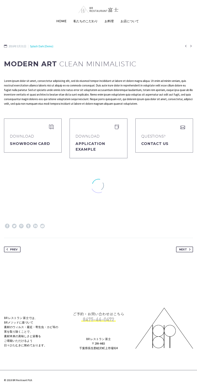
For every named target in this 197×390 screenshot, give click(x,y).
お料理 (109, 21)
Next (185, 249)
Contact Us (155, 144)
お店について (130, 21)
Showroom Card (30, 144)
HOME (61, 21)
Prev (11, 249)
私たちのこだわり (85, 21)
